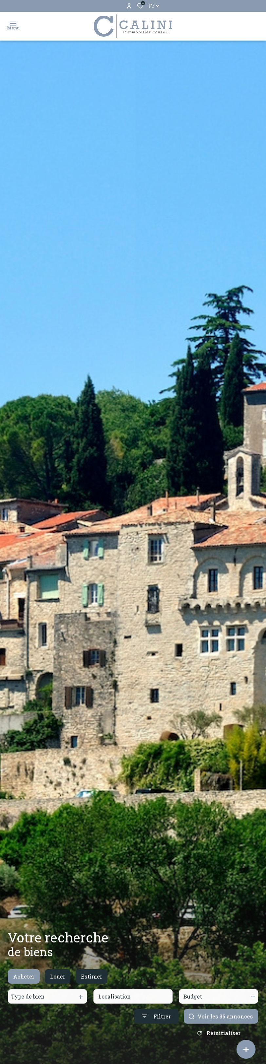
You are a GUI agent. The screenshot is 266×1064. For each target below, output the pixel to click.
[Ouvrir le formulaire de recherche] (156, 1035)
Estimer (91, 994)
